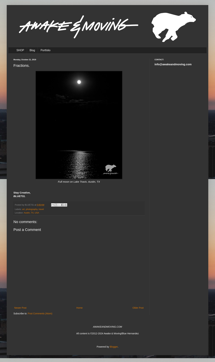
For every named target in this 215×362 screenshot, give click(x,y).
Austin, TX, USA (31, 213)
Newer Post (20, 307)
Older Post (138, 307)
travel (41, 209)
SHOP (20, 50)
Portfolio (45, 50)
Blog (32, 50)
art (23, 209)
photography (31, 209)
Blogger (114, 346)
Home (79, 307)
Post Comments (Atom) (40, 313)
